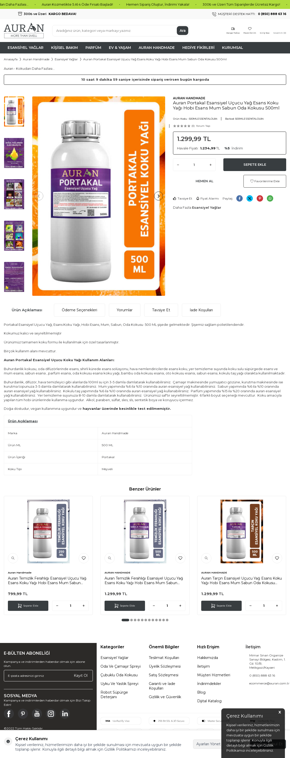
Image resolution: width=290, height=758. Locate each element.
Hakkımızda (207, 657)
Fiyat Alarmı (207, 198)
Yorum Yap (203, 126)
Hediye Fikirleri (198, 47)
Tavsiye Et (182, 198)
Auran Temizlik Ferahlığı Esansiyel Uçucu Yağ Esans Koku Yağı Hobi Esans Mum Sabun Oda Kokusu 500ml (144, 580)
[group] (98, 196)
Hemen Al (204, 181)
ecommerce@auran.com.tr (269, 683)
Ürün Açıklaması (27, 310)
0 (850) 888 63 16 (262, 675)
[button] (40, 196)
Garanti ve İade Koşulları (162, 686)
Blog (201, 692)
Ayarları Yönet (208, 744)
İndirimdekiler (209, 683)
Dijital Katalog (209, 701)
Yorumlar (125, 310)
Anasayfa (11, 59)
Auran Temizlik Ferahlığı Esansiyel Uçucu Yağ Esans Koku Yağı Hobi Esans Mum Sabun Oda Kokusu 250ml (47, 580)
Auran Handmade (157, 47)
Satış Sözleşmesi (163, 675)
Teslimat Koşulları (164, 657)
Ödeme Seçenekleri (79, 310)
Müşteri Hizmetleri (213, 675)
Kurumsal (232, 47)
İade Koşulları (201, 310)
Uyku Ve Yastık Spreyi (119, 683)
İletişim (203, 666)
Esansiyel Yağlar (26, 47)
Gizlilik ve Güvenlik (165, 697)
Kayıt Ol (81, 675)
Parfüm (93, 47)
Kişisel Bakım (64, 47)
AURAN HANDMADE (189, 98)
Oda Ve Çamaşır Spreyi (120, 666)
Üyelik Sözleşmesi (165, 666)
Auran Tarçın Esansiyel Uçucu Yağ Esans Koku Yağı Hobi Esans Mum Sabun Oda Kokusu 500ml (241, 580)
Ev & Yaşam (120, 47)
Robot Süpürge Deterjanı (114, 694)
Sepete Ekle (254, 164)
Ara (183, 30)
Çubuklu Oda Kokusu (119, 675)
